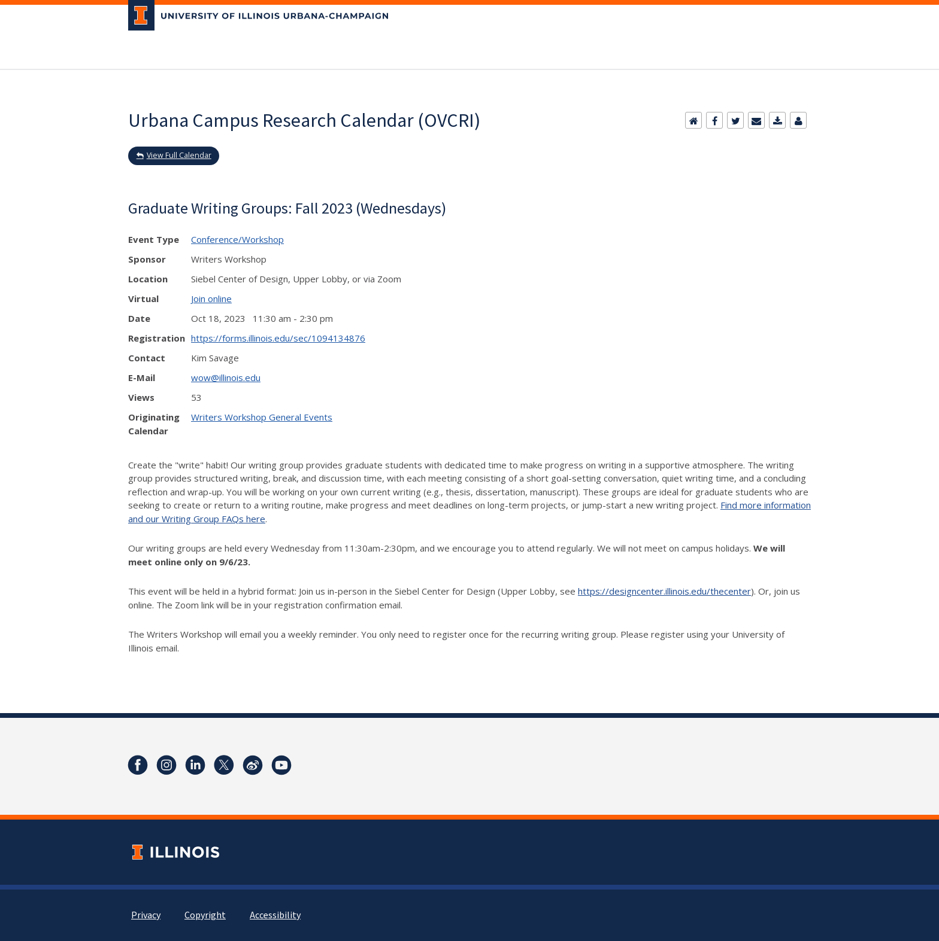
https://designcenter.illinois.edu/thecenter (664, 591)
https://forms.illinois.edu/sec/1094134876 (278, 338)
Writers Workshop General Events (261, 417)
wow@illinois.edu (226, 377)
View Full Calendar (179, 155)
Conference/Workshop (237, 239)
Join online (211, 298)
